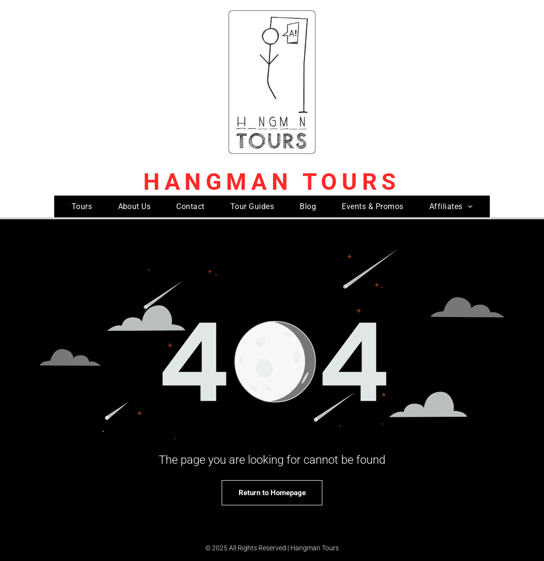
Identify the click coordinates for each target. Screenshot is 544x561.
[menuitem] (82, 206)
